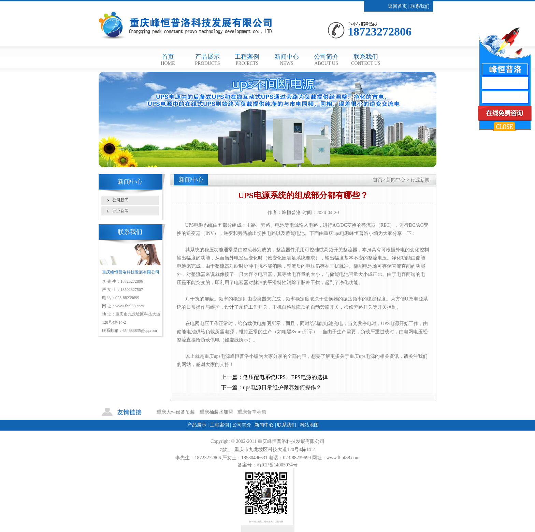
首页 (168, 59)
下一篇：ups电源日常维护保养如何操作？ (271, 387)
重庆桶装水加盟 (216, 412)
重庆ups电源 (217, 356)
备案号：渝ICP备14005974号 (267, 464)
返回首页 (397, 6)
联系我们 (420, 6)
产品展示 (207, 59)
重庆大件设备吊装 (176, 412)
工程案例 (247, 59)
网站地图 (309, 425)
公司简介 (326, 59)
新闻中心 (286, 59)
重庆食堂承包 (251, 412)
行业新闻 (120, 210)
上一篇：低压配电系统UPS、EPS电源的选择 (274, 377)
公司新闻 (120, 200)
